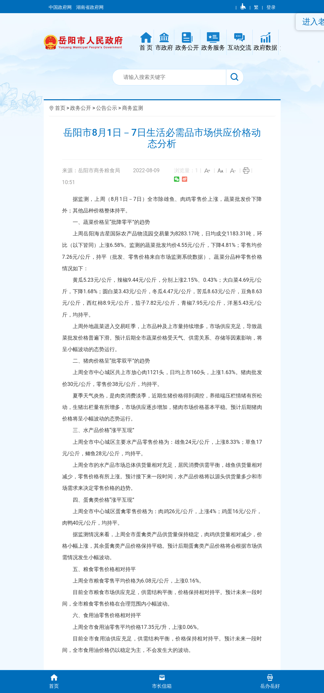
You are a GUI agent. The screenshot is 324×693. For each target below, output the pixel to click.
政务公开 (80, 108)
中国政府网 (61, 7)
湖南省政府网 (90, 7)
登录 (271, 7)
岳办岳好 (270, 681)
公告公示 (106, 108)
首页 (60, 108)
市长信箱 (162, 681)
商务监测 (132, 108)
